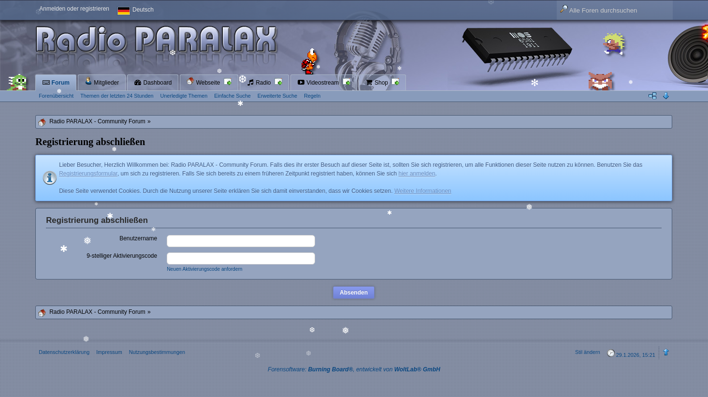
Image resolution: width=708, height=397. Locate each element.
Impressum (109, 352)
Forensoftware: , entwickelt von (354, 369)
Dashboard (153, 83)
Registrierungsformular (88, 173)
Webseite (204, 81)
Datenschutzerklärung (64, 352)
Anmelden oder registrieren (74, 8)
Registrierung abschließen (97, 220)
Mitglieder (102, 81)
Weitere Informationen (422, 191)
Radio (259, 83)
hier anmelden (417, 173)
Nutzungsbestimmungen (157, 352)
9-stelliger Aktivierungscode (122, 255)
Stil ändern (587, 352)
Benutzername (138, 238)
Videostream (319, 83)
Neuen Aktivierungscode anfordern (204, 269)
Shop (377, 83)
